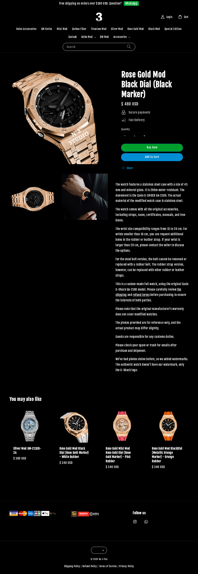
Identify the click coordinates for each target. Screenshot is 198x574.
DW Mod (104, 36)
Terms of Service (108, 566)
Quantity (125, 129)
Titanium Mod (98, 29)
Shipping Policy (72, 566)
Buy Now (152, 147)
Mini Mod (62, 29)
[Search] (129, 46)
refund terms (141, 295)
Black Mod (154, 29)
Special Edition (173, 29)
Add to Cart (152, 157)
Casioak (72, 36)
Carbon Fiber (79, 29)
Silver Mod (117, 29)
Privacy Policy (126, 566)
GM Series (46, 29)
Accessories (120, 36)
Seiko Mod (87, 36)
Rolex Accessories (26, 29)
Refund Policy (89, 566)
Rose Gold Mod (136, 29)
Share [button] (127, 168)
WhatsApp (131, 3)
